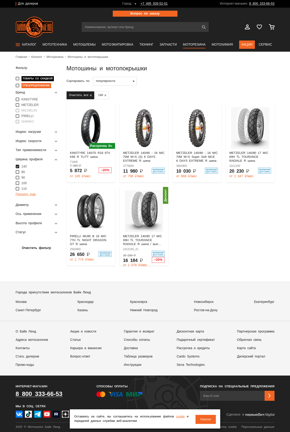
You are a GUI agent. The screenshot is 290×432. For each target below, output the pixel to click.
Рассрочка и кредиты (193, 348)
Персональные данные (258, 427)
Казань (82, 310)
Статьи (75, 340)
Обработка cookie (224, 427)
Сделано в (250, 415)
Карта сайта (246, 348)
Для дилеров (28, 3)
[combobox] (115, 81)
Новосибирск (204, 302)
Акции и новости (83, 331)
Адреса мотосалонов (32, 340)
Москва (21, 302)
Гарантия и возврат (139, 331)
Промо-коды (25, 365)
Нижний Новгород (144, 310)
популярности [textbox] (105, 81)
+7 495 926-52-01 (154, 3)
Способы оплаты (137, 340)
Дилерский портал (251, 356)
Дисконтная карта (190, 331)
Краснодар (85, 302)
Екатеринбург (264, 302)
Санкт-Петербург (28, 310)
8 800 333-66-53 (262, 3)
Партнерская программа (256, 331)
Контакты (23, 348)
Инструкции (132, 365)
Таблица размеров (138, 356)
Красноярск (138, 302)
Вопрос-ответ (80, 356)
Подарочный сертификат (196, 340)
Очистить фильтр (36, 248)
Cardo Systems (188, 356)
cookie (181, 417)
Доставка (131, 348)
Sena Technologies (191, 365)
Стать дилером (27, 356)
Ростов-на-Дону (206, 310)
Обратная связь (249, 340)
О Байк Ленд (26, 331)
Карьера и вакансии (86, 348)
